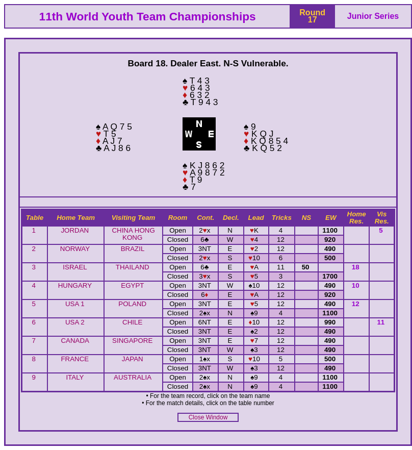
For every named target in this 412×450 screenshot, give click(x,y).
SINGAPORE (132, 340)
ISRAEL (75, 267)
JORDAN (75, 230)
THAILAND (132, 267)
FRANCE (75, 359)
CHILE (132, 322)
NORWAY (75, 249)
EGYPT (132, 285)
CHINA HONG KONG (133, 234)
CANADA (75, 340)
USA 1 (75, 304)
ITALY (75, 377)
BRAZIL (132, 249)
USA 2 (75, 322)
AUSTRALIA (132, 377)
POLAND (132, 304)
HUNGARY (75, 285)
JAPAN (132, 359)
